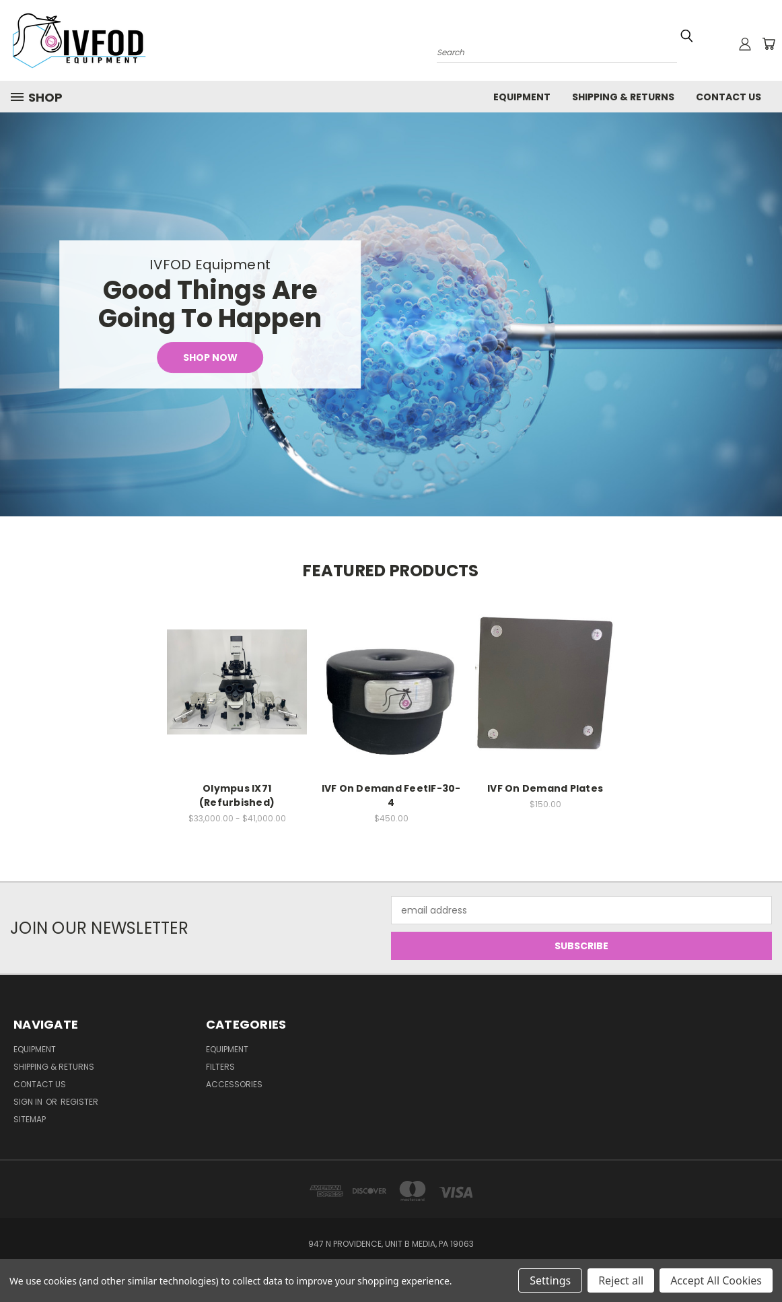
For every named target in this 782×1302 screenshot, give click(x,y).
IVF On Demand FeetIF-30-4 (391, 795)
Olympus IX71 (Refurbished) (237, 795)
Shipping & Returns (623, 97)
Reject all (620, 1280)
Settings (550, 1280)
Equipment (521, 97)
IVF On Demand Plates (545, 788)
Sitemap (29, 1119)
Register (79, 1101)
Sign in (28, 1101)
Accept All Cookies (716, 1280)
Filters (220, 1066)
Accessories (234, 1084)
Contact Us (728, 97)
